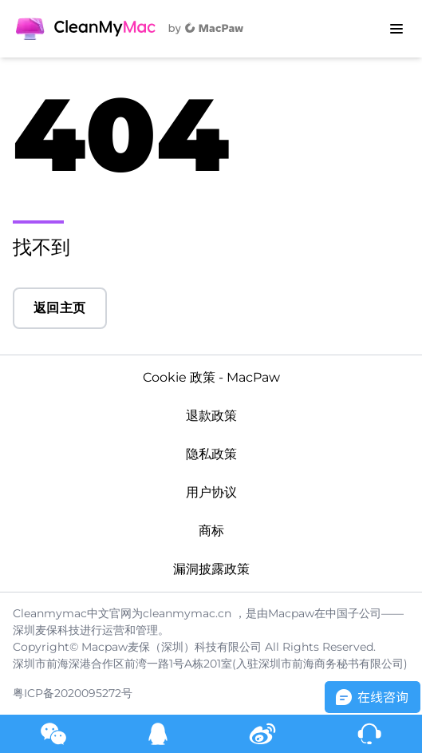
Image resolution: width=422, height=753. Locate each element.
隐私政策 (211, 454)
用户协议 (211, 492)
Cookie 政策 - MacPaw (211, 377)
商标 (211, 530)
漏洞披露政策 (211, 569)
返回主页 (60, 307)
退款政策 (211, 415)
